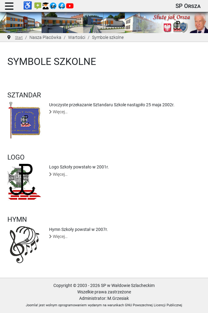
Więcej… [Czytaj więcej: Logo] (58, 174)
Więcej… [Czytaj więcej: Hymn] (58, 236)
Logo (16, 157)
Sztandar (24, 95)
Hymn (17, 219)
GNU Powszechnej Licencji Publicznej (153, 305)
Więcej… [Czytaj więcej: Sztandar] (58, 112)
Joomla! (32, 305)
